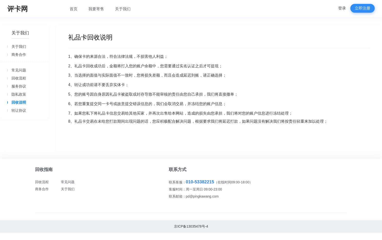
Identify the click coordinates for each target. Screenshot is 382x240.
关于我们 (123, 9)
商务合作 (18, 54)
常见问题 (18, 70)
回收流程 (18, 78)
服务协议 (18, 86)
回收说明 (18, 102)
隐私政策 (18, 94)
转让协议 (18, 110)
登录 (342, 8)
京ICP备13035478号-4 (191, 226)
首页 (73, 9)
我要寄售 (96, 9)
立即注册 (362, 8)
